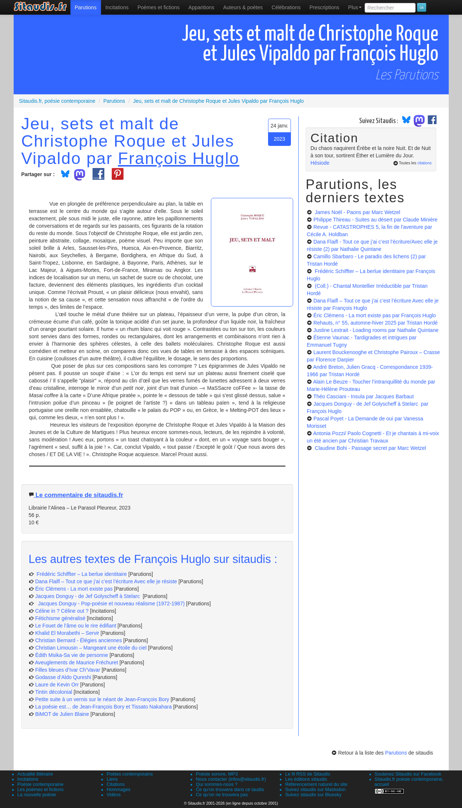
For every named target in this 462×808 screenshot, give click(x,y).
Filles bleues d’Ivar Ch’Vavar (67, 670)
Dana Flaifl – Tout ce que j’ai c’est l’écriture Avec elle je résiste (106, 581)
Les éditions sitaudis (306, 779)
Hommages (118, 789)
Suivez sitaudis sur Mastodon (315, 789)
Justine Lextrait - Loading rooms (375, 330)
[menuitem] (85, 7)
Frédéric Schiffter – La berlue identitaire (81, 574)
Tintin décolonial (54, 692)
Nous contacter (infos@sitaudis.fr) (231, 779)
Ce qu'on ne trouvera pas (222, 794)
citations (424, 163)
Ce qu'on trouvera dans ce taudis (230, 789)
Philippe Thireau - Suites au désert (375, 220)
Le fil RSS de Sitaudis (307, 774)
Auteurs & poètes (243, 7)
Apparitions (201, 7)
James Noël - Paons (356, 212)
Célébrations (286, 7)
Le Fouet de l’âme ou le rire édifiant (75, 626)
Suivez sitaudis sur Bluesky (313, 794)
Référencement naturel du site (316, 784)
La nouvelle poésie (36, 794)
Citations (116, 784)
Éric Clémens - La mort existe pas (73, 589)
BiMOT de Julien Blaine (62, 714)
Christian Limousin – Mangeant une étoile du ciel (91, 648)
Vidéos (114, 794)
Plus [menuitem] (355, 7)
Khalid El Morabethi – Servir (67, 633)
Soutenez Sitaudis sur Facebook (408, 774)
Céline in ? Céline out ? (62, 611)
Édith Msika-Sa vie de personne (71, 655)
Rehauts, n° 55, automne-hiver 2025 (375, 323)
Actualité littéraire (35, 774)
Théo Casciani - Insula (363, 396)
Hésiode (319, 163)
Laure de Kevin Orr (57, 685)
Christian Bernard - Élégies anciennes (78, 640)
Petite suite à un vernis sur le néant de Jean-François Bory (102, 699)
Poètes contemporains (130, 774)
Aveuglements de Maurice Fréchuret (76, 662)
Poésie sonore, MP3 (216, 774)
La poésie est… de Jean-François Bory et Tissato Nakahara (104, 707)
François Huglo (178, 158)
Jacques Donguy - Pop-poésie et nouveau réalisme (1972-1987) (109, 603)
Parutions (86, 7)
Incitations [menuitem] (117, 7)
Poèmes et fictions (159, 7)
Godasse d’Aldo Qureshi (63, 677)
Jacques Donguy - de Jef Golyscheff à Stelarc (88, 596)
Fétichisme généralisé (61, 618)
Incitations (27, 779)
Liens (112, 779)
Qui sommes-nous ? (216, 784)
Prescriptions (324, 7)
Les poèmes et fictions (40, 789)
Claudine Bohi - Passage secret (369, 448)
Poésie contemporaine (40, 784)
